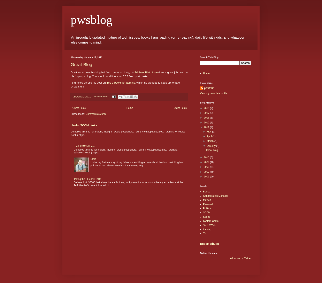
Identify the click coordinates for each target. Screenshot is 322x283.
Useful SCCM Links (84, 125)
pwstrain (209, 88)
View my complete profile (213, 93)
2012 (207, 122)
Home (129, 108)
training (207, 229)
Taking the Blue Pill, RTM (87, 179)
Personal (208, 204)
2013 (207, 117)
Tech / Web (209, 225)
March (210, 141)
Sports (206, 216)
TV (204, 233)
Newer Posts (79, 108)
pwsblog (91, 19)
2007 (207, 171)
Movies (207, 200)
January (211, 146)
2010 (207, 157)
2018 (207, 108)
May (209, 131)
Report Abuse (209, 243)
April (209, 136)
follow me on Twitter (240, 258)
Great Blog (81, 64)
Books (206, 191)
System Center (211, 221)
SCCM (206, 212)
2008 (207, 167)
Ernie (93, 159)
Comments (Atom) (96, 114)
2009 (207, 162)
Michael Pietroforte (146, 72)
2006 (207, 176)
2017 (207, 113)
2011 (207, 127)
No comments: (101, 96)
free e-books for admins (120, 82)
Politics (207, 208)
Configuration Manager (215, 195)
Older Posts (180, 108)
